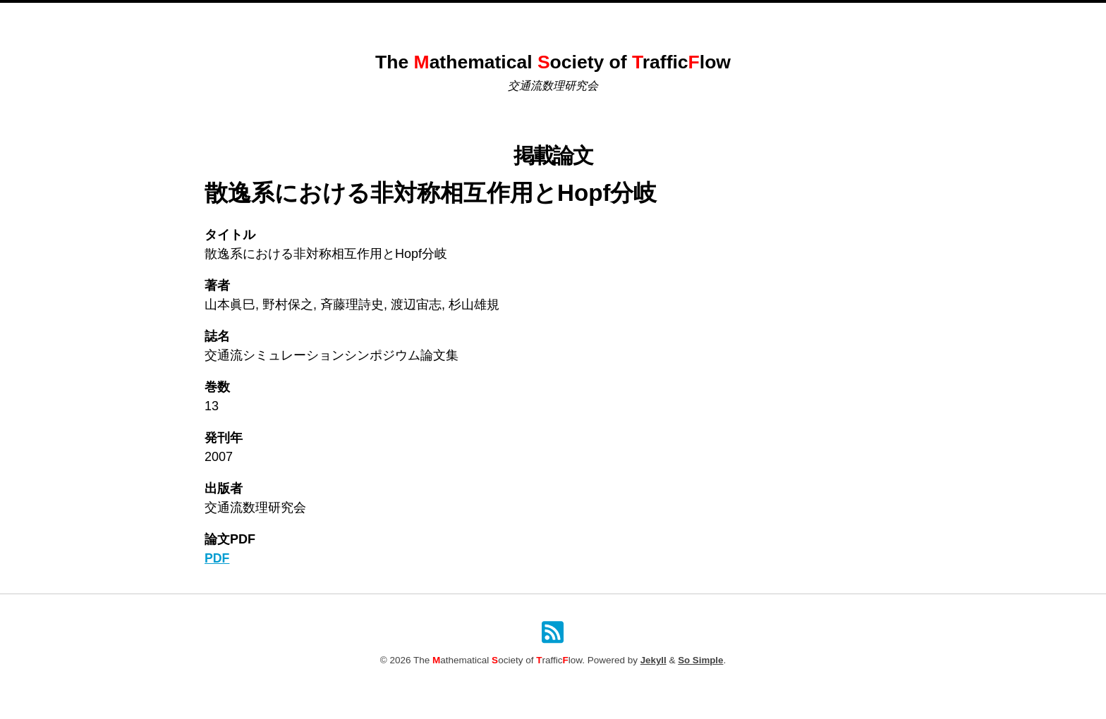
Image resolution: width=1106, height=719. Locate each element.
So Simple (701, 661)
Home (398, 18)
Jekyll (653, 661)
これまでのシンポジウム (482, 18)
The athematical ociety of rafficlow (552, 62)
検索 (712, 18)
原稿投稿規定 (657, 18)
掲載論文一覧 (582, 18)
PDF (217, 558)
